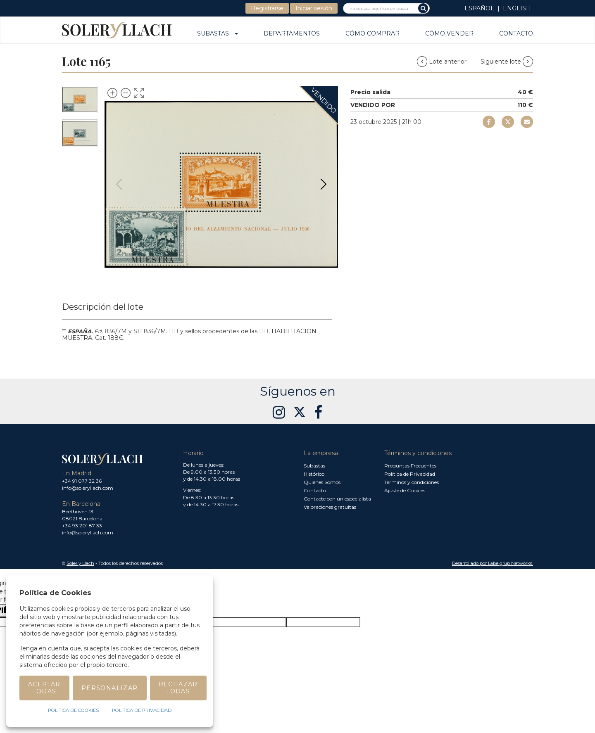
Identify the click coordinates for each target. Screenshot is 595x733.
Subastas (217, 34)
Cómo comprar (372, 34)
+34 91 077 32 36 (82, 481)
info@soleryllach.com (87, 488)
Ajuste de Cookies (404, 490)
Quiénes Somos (322, 482)
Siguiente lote (507, 61)
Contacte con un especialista (337, 499)
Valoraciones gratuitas (330, 507)
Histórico (314, 474)
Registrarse (267, 8)
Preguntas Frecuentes (410, 466)
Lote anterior (442, 61)
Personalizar (109, 688)
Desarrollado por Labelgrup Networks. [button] (492, 563)
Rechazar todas (178, 688)
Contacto (516, 34)
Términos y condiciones (411, 482)
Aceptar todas (44, 688)
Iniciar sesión (313, 8)
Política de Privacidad (409, 474)
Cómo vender (449, 34)
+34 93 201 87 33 (82, 525)
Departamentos (292, 34)
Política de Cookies (73, 710)
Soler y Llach (80, 563)
